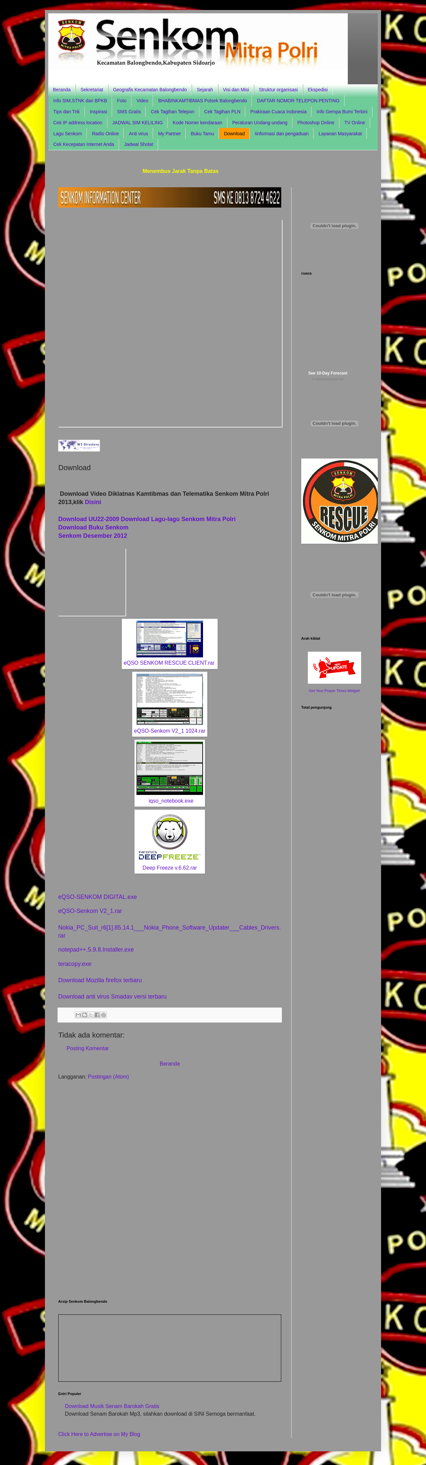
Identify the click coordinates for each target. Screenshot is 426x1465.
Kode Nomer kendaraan (197, 122)
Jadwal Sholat (138, 144)
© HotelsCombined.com (327, 379)
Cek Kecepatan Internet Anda (83, 144)
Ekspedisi (318, 89)
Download (234, 133)
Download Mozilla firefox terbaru (100, 980)
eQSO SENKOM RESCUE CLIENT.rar (169, 663)
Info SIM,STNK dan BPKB (80, 100)
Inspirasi (98, 111)
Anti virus (138, 133)
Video (142, 100)
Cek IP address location (78, 122)
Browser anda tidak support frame (170, 323)
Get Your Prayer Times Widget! (334, 691)
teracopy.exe (74, 964)
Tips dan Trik (66, 111)
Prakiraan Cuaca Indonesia (278, 111)
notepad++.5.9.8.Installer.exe (96, 949)
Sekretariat (92, 89)
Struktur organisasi (278, 89)
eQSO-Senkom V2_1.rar (90, 911)
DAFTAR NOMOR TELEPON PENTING (298, 100)
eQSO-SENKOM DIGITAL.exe (97, 897)
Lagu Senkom (67, 133)
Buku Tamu (202, 133)
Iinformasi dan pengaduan (282, 133)
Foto (121, 100)
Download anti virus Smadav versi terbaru (112, 996)
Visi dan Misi (236, 89)
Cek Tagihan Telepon (172, 111)
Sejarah (205, 89)
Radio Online (105, 133)
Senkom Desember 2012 (92, 535)
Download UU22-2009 (88, 519)
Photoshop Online (316, 122)
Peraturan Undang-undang (260, 122)
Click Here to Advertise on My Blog (99, 1434)
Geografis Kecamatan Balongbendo (150, 89)
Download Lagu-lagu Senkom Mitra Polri (178, 519)
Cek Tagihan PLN (222, 111)
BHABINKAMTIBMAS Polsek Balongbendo (202, 100)
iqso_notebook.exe (171, 801)
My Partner (169, 133)
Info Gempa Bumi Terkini (342, 111)
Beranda (62, 89)
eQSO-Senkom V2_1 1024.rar (169, 731)
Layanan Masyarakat (340, 133)
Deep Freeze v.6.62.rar (169, 868)
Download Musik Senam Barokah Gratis (112, 1406)
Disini (93, 502)
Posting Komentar (88, 1048)
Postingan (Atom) (108, 1077)
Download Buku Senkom (94, 527)
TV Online (354, 122)
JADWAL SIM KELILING (137, 122)
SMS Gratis (129, 111)
